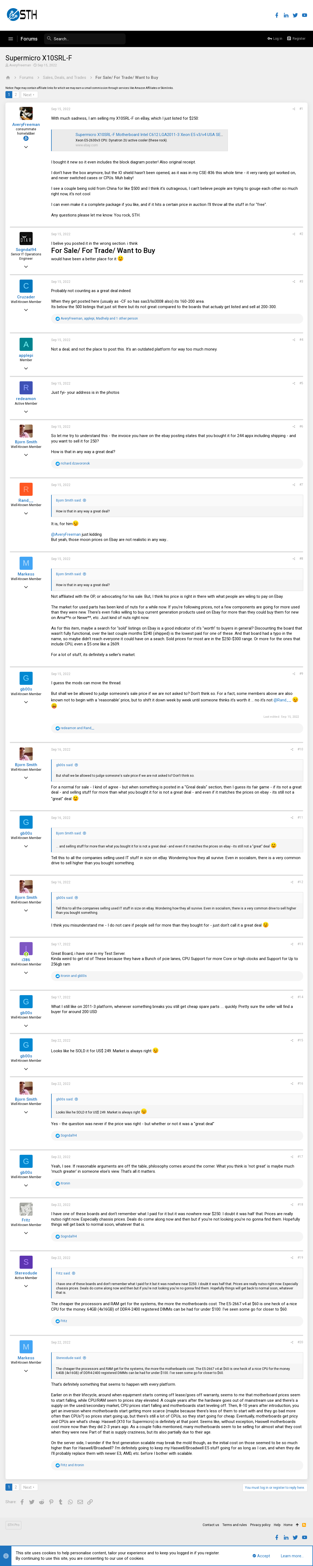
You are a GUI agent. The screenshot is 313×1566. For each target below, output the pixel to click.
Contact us (211, 1525)
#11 (300, 817)
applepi (26, 355)
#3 (301, 281)
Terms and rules (234, 1525)
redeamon (26, 398)
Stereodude (26, 1273)
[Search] (85, 38)
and (77, 728)
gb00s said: (64, 765)
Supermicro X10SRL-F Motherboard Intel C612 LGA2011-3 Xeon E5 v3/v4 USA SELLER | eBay (158, 134)
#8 (301, 559)
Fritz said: (63, 1273)
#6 (301, 426)
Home (288, 1525)
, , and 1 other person (99, 318)
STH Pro (13, 1525)
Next (27, 94)
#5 (301, 383)
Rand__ (26, 500)
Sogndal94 (26, 249)
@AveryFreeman (66, 534)
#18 (300, 1204)
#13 (300, 944)
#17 (300, 1157)
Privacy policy (260, 1525)
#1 (301, 109)
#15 (300, 1040)
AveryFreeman (20, 65)
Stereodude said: (69, 1358)
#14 (300, 997)
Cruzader (26, 297)
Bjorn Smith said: (69, 500)
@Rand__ (282, 700)
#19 (300, 1257)
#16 (300, 1083)
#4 (301, 340)
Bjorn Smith (26, 442)
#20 (300, 1342)
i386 (26, 959)
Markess (26, 574)
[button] (10, 39)
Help (277, 1525)
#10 (300, 749)
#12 (300, 882)
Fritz (26, 1220)
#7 (301, 485)
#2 (301, 234)
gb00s (26, 689)
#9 (301, 674)
